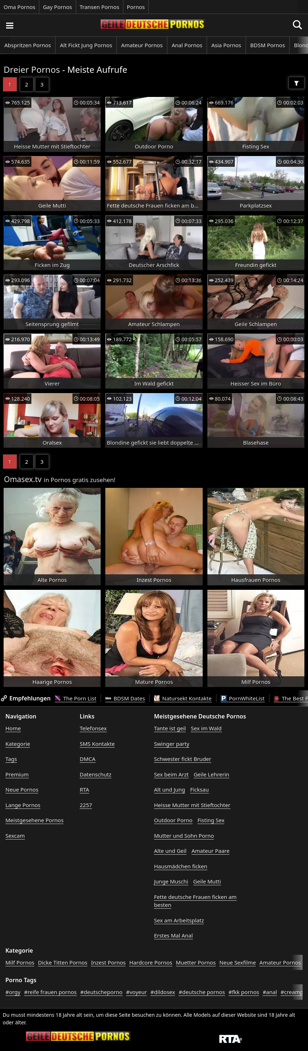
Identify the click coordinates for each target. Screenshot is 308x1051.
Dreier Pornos (32, 69)
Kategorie (17, 743)
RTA (84, 789)
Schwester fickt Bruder (182, 758)
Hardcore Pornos (150, 962)
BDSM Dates (125, 698)
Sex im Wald (206, 728)
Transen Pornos (99, 6)
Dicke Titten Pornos (62, 962)
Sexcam (15, 835)
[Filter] (296, 83)
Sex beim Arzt (171, 774)
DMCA (88, 758)
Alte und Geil (170, 850)
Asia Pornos (226, 45)
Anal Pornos (187, 45)
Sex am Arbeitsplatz (179, 920)
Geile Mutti (207, 881)
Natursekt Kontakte (183, 698)
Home (13, 728)
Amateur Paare (211, 850)
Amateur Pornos (142, 45)
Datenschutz (95, 774)
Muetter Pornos (196, 962)
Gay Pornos (57, 6)
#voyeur (136, 992)
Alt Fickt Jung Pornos (86, 45)
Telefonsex (93, 728)
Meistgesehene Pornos (34, 820)
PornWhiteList (243, 698)
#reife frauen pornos (50, 992)
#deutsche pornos (202, 992)
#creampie (294, 992)
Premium (17, 774)
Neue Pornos (21, 789)
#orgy (13, 992)
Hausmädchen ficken (180, 866)
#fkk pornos (244, 992)
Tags (11, 758)
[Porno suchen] (9, 25)
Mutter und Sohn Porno (184, 835)
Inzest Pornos (108, 962)
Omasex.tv (22, 479)
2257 (86, 805)
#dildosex (162, 992)
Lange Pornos (22, 805)
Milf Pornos (19, 962)
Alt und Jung (169, 789)
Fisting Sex (210, 820)
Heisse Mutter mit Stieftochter (192, 805)
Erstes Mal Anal (173, 935)
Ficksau (199, 789)
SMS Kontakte (97, 743)
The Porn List (75, 698)
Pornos (136, 6)
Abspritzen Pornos (27, 45)
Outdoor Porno (173, 820)
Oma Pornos (19, 6)
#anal (270, 992)
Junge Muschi (171, 881)
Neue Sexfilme (237, 962)
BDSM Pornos (267, 45)
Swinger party (171, 743)
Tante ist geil (170, 728)
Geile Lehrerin (211, 774)
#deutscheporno (101, 992)
